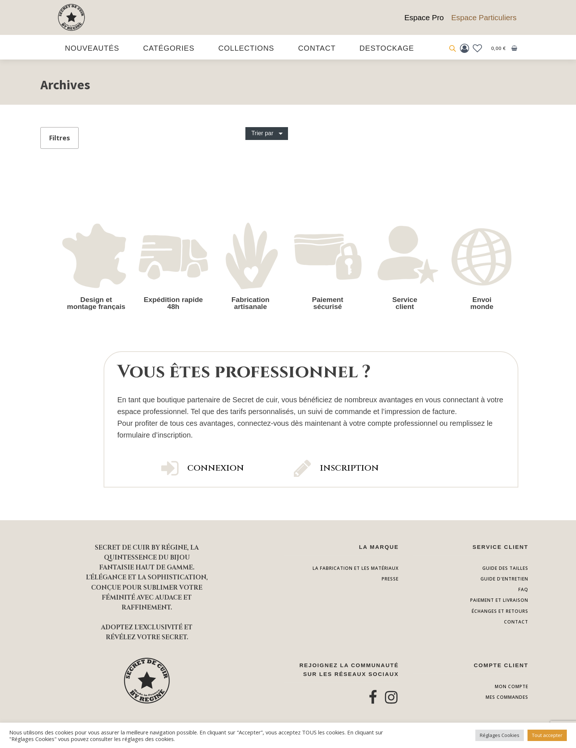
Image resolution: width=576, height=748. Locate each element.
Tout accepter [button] (547, 735)
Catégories (169, 48)
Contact (316, 48)
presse (390, 579)
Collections (246, 48)
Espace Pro (424, 17)
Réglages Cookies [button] (499, 735)
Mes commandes (507, 697)
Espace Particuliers (483, 17)
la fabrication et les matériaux (356, 568)
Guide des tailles (505, 568)
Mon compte (511, 686)
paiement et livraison (499, 600)
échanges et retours (500, 611)
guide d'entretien (504, 579)
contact (516, 622)
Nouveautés (92, 48)
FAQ (523, 589)
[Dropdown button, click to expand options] (266, 133)
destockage (387, 48)
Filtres (59, 137)
